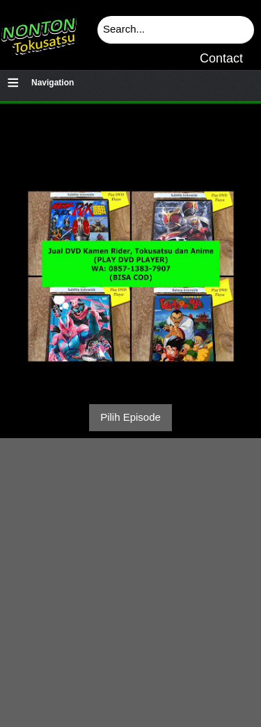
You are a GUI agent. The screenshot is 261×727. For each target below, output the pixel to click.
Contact (221, 58)
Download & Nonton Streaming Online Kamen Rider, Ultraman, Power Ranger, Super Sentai (38, 31)
